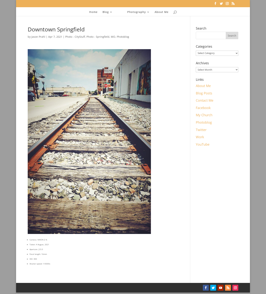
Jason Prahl (38, 36)
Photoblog (123, 36)
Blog (107, 12)
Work (200, 137)
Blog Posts (204, 93)
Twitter (201, 130)
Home (94, 12)
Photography (135, 12)
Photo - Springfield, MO (100, 36)
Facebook (203, 108)
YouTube (202, 144)
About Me (160, 12)
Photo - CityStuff (75, 36)
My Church (204, 115)
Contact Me (204, 100)
